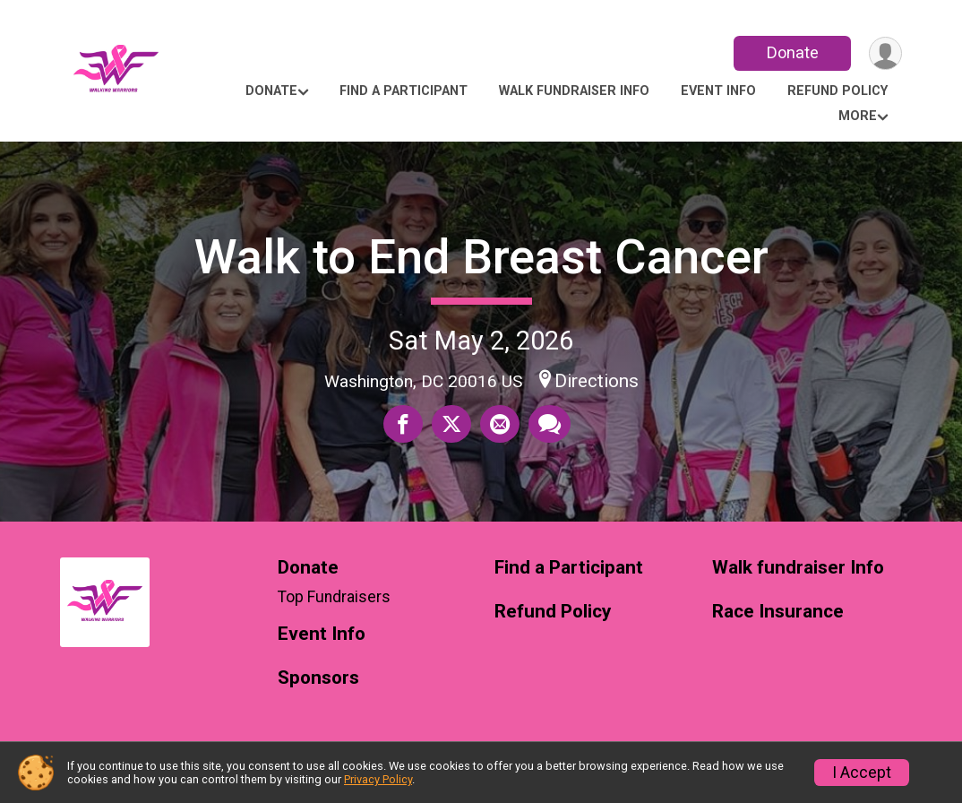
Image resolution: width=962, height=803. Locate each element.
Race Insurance (778, 611)
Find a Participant (403, 91)
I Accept (861, 772)
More (857, 116)
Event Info (718, 91)
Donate (793, 52)
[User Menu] (885, 53)
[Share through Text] (549, 424)
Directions (596, 381)
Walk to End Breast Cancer (481, 257)
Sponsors (318, 678)
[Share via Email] (500, 424)
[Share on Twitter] (451, 424)
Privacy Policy (378, 779)
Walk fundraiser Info (574, 91)
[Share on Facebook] (403, 424)
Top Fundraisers (334, 597)
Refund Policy (837, 91)
